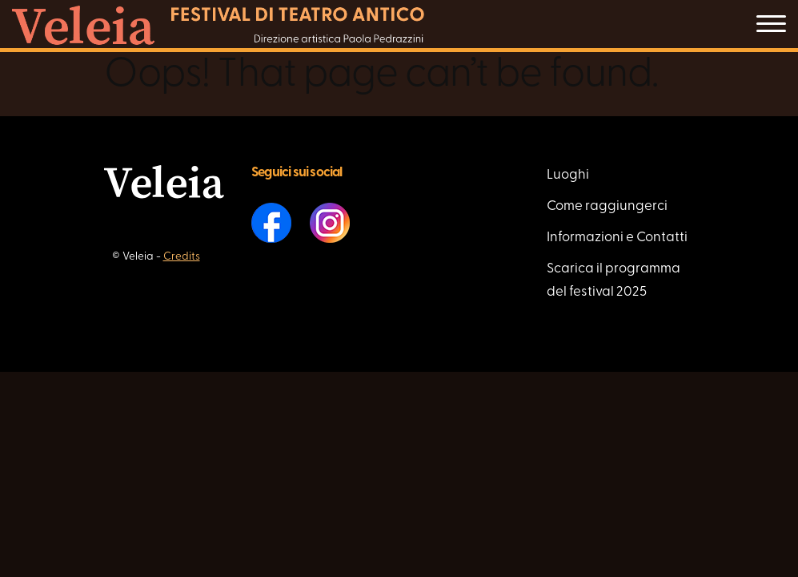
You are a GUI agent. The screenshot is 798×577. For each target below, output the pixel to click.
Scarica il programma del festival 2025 (613, 280)
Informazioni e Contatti (617, 237)
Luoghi (568, 175)
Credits (181, 257)
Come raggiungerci (607, 206)
